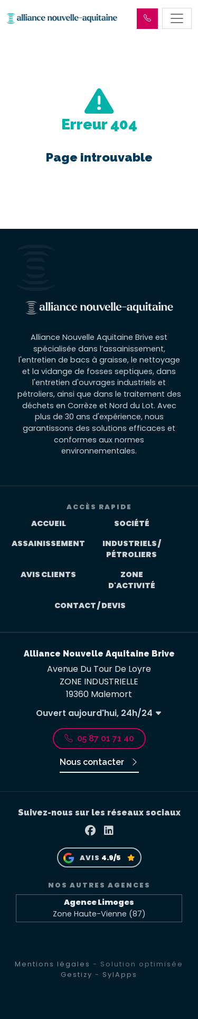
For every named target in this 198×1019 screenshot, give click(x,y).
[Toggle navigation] (177, 18)
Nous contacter (99, 762)
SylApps (119, 974)
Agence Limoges (99, 902)
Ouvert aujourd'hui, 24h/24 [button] (99, 713)
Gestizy (76, 974)
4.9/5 (110, 857)
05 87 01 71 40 (99, 738)
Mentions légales (52, 964)
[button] (147, 18)
